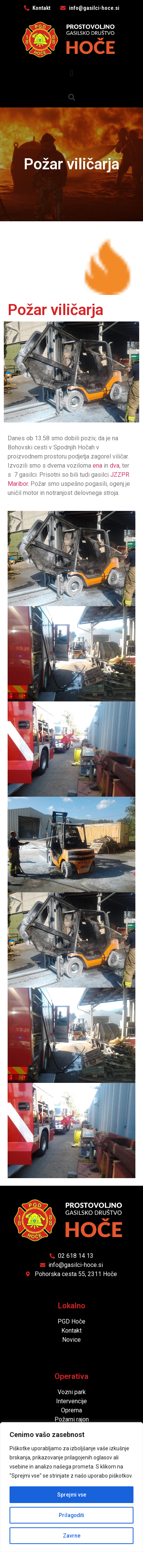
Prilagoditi (71, 1515)
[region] (71, 1487)
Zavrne (71, 1536)
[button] (71, 73)
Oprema (71, 1410)
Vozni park (72, 1392)
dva (114, 465)
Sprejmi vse (72, 1495)
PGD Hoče (71, 1321)
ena (97, 465)
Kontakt (71, 1330)
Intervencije (71, 1401)
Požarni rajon (72, 1419)
